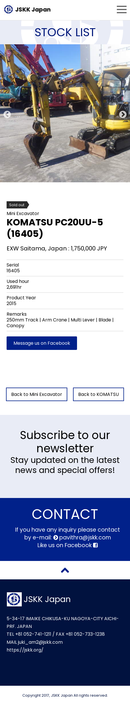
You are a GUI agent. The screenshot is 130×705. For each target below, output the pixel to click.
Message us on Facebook (41, 343)
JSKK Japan (33, 9)
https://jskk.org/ (25, 650)
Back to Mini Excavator (36, 394)
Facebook (81, 545)
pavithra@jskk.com (84, 537)
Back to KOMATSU (98, 394)
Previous (6, 113)
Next (121, 113)
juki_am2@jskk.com (40, 642)
